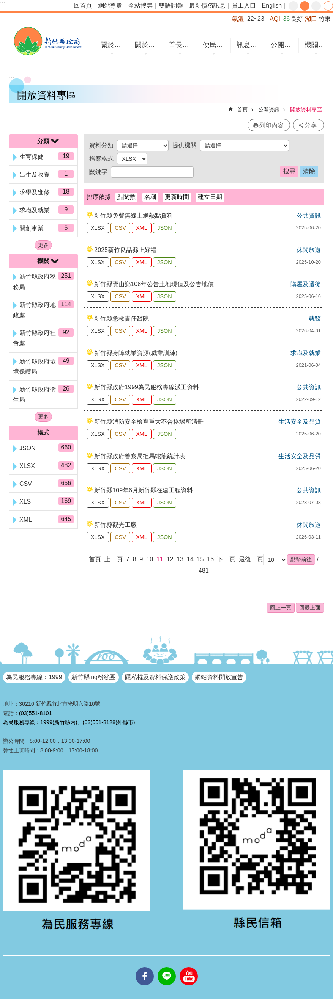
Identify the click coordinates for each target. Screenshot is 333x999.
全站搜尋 (140, 5)
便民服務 (215, 45)
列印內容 (271, 125)
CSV (120, 228)
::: (2, 3)
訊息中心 (249, 45)
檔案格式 (101, 158)
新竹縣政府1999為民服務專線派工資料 (146, 387)
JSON (164, 228)
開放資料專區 (306, 109)
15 (200, 559)
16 (210, 559)
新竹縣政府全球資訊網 (47, 41)
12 (170, 559)
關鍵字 (98, 172)
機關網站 (317, 45)
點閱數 (126, 197)
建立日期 (210, 197)
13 (180, 559)
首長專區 (181, 45)
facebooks (145, 967)
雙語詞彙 (171, 5)
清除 (309, 171)
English (272, 5)
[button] (301, 559)
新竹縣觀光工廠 (115, 524)
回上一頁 (280, 607)
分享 (328, 6)
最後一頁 (251, 559)
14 (190, 559)
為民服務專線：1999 (34, 677)
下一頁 (226, 559)
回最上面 (309, 607)
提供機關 (184, 145)
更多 (43, 245)
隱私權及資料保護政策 (155, 677)
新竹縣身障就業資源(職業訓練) (135, 353)
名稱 (150, 197)
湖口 (311, 19)
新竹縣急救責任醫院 (121, 318)
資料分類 (101, 145)
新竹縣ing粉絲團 (93, 677)
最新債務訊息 (207, 5)
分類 (43, 141)
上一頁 (113, 559)
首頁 (242, 109)
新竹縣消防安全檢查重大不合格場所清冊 (149, 421)
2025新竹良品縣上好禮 (125, 250)
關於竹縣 (113, 45)
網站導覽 (110, 5)
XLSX (98, 228)
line (167, 967)
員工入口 (244, 5)
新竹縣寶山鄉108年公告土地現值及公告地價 (154, 284)
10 (149, 559)
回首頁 (83, 5)
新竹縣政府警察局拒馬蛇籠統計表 (139, 456)
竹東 (325, 19)
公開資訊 (283, 45)
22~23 (255, 19)
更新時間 (177, 197)
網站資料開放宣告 (219, 677)
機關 (43, 261)
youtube (189, 967)
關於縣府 (147, 45)
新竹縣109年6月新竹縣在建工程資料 (143, 490)
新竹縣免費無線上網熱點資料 (133, 215)
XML (141, 228)
